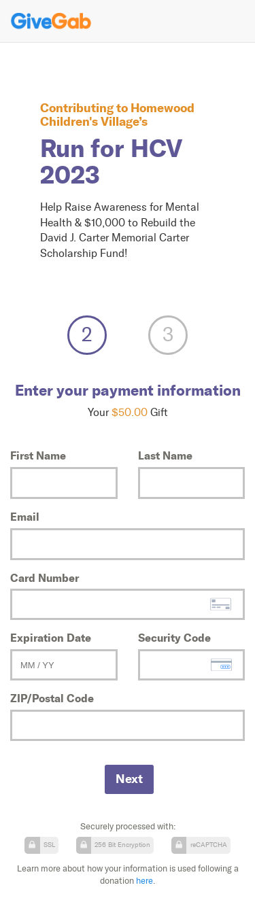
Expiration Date (50, 637)
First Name (38, 455)
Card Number (44, 578)
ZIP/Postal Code (52, 698)
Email (24, 516)
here (144, 881)
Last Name (165, 455)
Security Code (174, 637)
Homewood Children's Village (117, 114)
